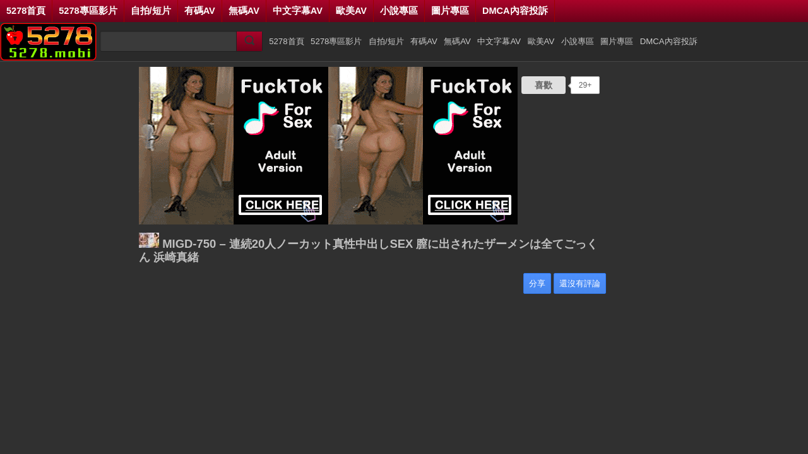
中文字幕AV (298, 11)
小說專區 (399, 11)
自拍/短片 (151, 11)
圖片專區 (450, 11)
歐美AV (351, 11)
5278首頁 (25, 11)
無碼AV (244, 11)
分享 (537, 283)
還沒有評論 (579, 283)
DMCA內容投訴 (515, 11)
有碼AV (199, 11)
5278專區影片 (88, 11)
